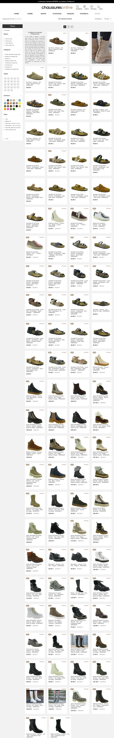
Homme (30, 14)
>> (72, 27)
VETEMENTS (84, 14)
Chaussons (57, 14)
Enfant (43, 14)
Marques (70, 14)
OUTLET (97, 14)
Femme (16, 14)
